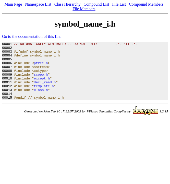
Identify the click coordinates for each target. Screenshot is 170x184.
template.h (44, 95)
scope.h (41, 81)
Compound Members (146, 4)
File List (119, 4)
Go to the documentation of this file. (31, 36)
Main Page (13, 4)
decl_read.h (45, 90)
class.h (41, 99)
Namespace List (38, 4)
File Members (83, 9)
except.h (42, 86)
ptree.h (41, 67)
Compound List (96, 4)
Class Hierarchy (67, 4)
